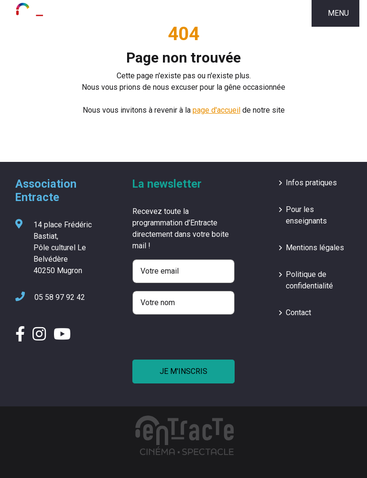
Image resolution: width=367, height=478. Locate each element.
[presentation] (205, 341)
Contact (298, 312)
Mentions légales (315, 247)
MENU (338, 13)
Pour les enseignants (306, 215)
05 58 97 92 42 (50, 297)
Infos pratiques (311, 182)
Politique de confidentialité (309, 280)
